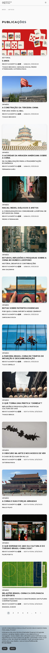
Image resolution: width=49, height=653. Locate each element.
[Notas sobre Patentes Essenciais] (24, 302)
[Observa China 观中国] (7, 3)
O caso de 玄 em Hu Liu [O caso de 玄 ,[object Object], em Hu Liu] (15, 457)
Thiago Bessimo (9, 67)
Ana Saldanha (8, 269)
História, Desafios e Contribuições (19, 264)
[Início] (4, 9)
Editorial (6, 58)
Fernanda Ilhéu (8, 169)
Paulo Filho (7, 507)
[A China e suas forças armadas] (24, 495)
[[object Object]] (5, 61)
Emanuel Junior (9, 607)
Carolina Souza (23, 67)
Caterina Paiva (19, 69)
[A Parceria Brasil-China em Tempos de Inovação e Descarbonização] (24, 350)
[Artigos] (11, 9)
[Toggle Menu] (45, 2)
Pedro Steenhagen (10, 219)
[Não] (13, 648)
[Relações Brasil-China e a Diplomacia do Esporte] (24, 587)
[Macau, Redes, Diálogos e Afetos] (24, 202)
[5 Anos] (24, 55)
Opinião (5, 104)
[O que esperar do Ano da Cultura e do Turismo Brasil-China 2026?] (24, 540)
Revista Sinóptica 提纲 (11, 64)
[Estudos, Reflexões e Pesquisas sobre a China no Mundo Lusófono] (24, 252)
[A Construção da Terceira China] (24, 101)
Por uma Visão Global (13, 111)
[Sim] (4, 648)
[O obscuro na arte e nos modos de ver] (24, 447)
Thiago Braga (8, 414)
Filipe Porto (7, 554)
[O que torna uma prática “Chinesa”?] (24, 397)
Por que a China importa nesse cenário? (21, 311)
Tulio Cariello (8, 364)
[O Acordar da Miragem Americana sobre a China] (24, 149)
